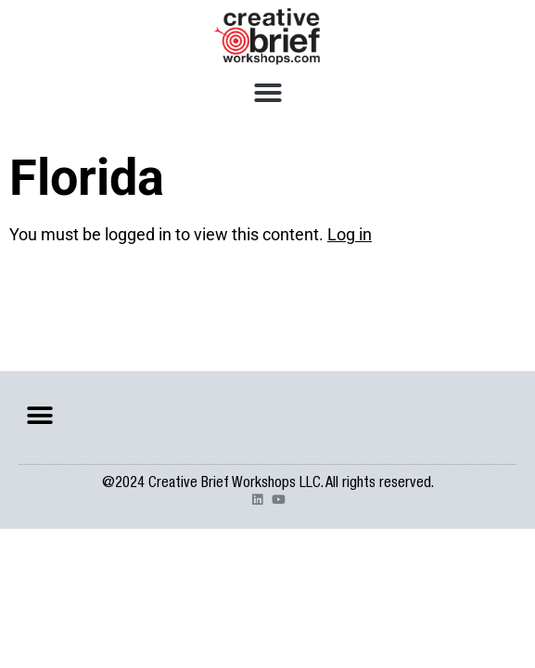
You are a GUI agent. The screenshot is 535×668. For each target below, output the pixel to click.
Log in (349, 234)
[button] (268, 93)
